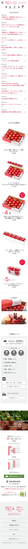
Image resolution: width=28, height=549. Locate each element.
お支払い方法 (8, 365)
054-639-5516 (13, 482)
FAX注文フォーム (13, 398)
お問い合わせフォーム (10, 372)
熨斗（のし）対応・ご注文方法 (14, 383)
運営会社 (14, 520)
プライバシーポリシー (14, 529)
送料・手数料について (10, 359)
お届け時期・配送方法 (10, 362)
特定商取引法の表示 (14, 525)
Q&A (14, 534)
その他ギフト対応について (14, 386)
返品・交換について (9, 369)
